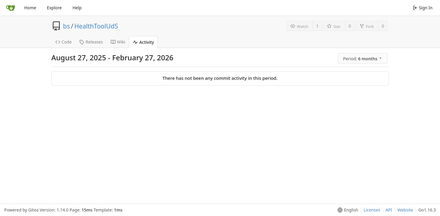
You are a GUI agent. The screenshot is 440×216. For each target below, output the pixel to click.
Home (30, 7)
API (389, 210)
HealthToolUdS (96, 26)
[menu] (363, 58)
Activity (143, 42)
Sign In (423, 7)
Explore (54, 7)
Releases (91, 42)
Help (77, 7)
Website (405, 210)
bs (66, 26)
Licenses (372, 210)
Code (63, 42)
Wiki (118, 42)
